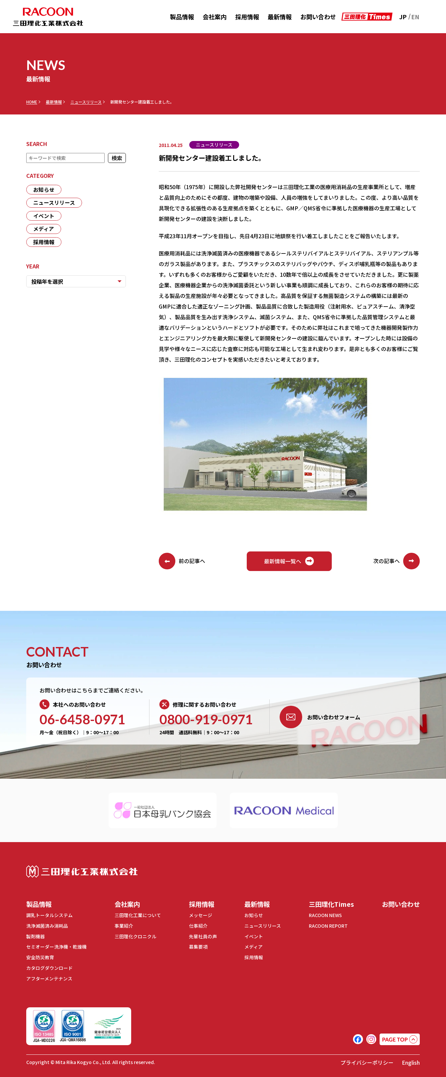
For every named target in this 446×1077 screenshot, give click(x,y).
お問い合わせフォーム (320, 717)
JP (402, 17)
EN (415, 17)
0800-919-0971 (206, 720)
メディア (43, 230)
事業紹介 (123, 926)
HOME (31, 102)
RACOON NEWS (322, 915)
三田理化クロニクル (134, 936)
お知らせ (43, 190)
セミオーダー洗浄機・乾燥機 (56, 946)
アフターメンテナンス (49, 977)
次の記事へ (396, 561)
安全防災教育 (40, 957)
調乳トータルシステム (49, 915)
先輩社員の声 (201, 936)
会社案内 (214, 16)
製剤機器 (35, 936)
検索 (117, 158)
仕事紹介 (196, 926)
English (411, 1061)
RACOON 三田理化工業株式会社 (48, 17)
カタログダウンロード (49, 967)
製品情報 (182, 16)
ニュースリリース (86, 102)
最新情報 (280, 16)
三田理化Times (329, 904)
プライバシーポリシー (367, 1061)
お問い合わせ (318, 16)
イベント (43, 216)
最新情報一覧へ (289, 561)
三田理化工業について (137, 915)
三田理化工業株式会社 (81, 872)
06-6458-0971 (82, 720)
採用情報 (247, 16)
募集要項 (196, 946)
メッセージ (199, 915)
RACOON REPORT (325, 926)
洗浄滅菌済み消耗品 (47, 926)
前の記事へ (182, 561)
